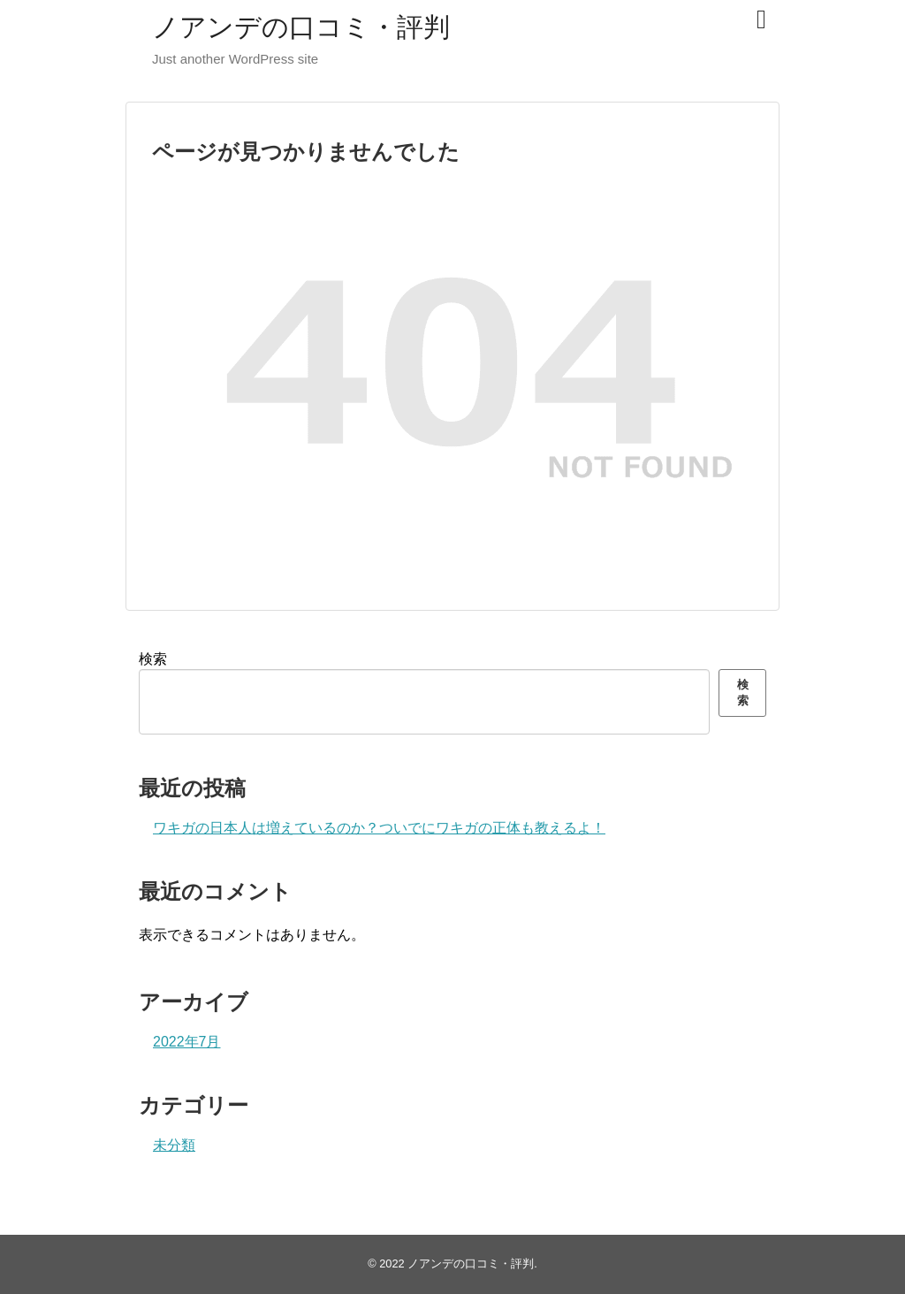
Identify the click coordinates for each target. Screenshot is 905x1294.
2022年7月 (187, 1041)
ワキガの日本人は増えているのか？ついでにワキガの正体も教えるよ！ (379, 827)
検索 (153, 658)
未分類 (174, 1145)
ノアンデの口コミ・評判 (301, 27)
